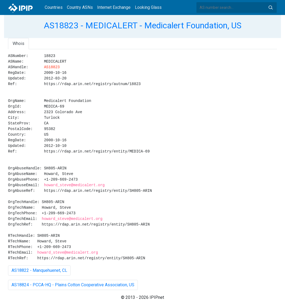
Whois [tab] (18, 43)
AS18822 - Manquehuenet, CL (39, 270)
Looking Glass (148, 7)
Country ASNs (80, 7)
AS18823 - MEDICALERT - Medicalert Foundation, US (142, 25)
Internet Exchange (114, 7)
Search (270, 7)
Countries (54, 7)
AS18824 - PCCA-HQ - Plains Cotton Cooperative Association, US (73, 284)
